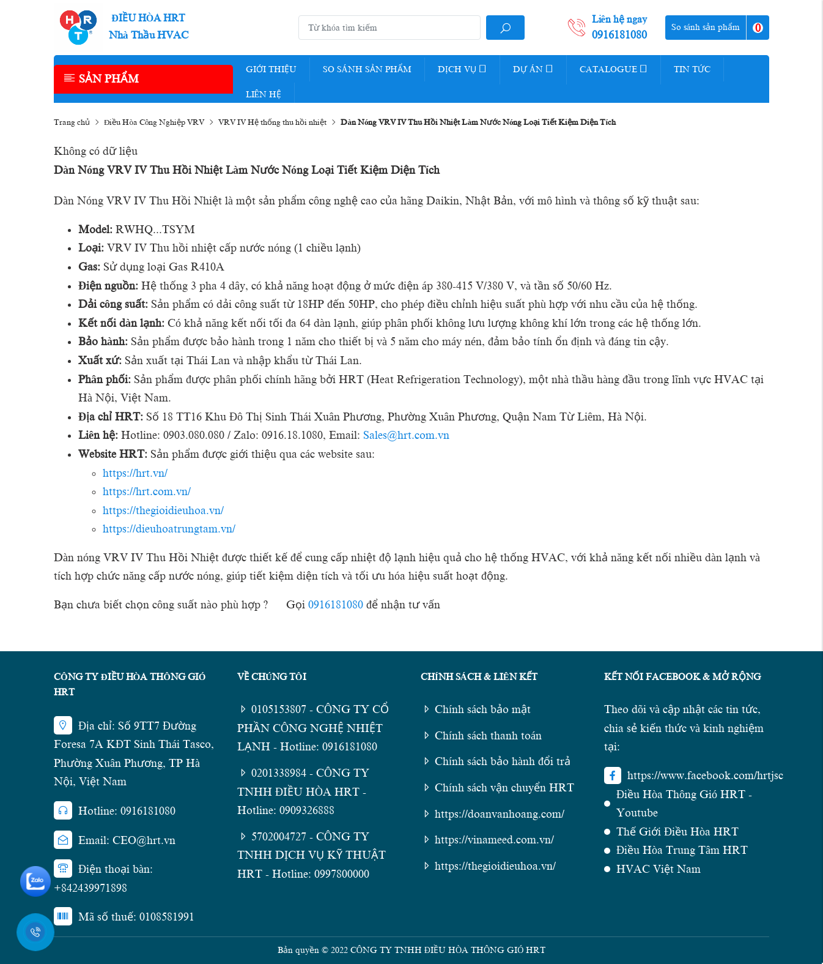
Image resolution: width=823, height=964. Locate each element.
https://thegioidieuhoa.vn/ (163, 510)
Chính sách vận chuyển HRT (497, 788)
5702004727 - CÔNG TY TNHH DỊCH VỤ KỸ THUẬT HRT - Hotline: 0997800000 (311, 855)
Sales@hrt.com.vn (406, 435)
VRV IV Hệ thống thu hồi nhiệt (272, 122)
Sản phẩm (101, 78)
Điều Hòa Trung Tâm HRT (682, 850)
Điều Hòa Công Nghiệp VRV (154, 122)
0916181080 (335, 605)
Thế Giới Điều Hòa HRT (677, 832)
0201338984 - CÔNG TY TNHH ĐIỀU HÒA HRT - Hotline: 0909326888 (303, 791)
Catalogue (614, 68)
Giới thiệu (271, 69)
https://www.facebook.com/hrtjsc (705, 775)
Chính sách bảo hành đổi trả (495, 761)
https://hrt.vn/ (135, 473)
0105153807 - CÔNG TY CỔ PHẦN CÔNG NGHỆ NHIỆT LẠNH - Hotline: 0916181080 (313, 728)
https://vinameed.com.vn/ (487, 840)
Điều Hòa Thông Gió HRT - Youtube (684, 804)
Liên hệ (264, 94)
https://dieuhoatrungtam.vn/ (169, 529)
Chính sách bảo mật (476, 709)
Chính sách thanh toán (481, 736)
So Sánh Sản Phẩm (367, 69)
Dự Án (533, 68)
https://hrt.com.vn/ (147, 491)
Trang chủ (72, 122)
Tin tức (692, 69)
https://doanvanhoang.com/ (492, 814)
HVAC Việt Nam (658, 869)
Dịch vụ (462, 68)
